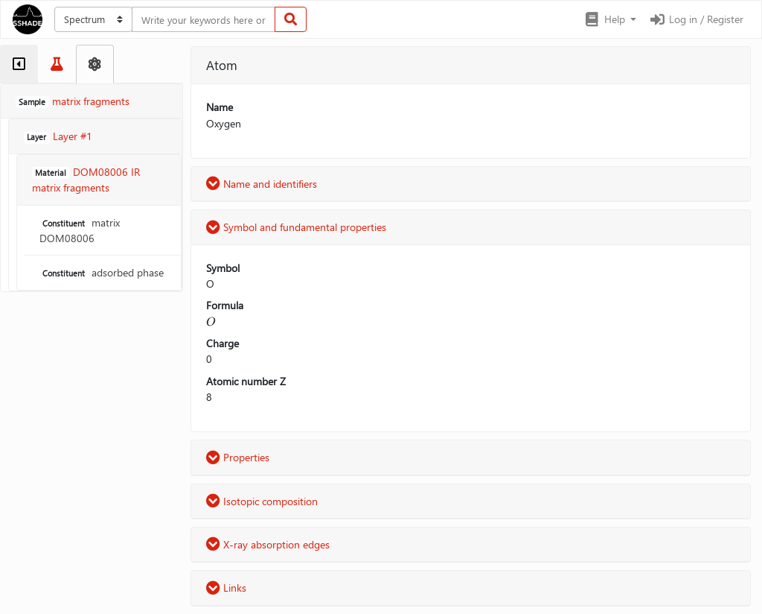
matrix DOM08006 (79, 230)
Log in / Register (695, 19)
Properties (237, 457)
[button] (609, 19)
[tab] (19, 64)
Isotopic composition (262, 501)
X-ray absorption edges (268, 544)
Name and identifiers (261, 184)
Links (226, 587)
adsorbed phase (101, 272)
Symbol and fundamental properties (296, 227)
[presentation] (211, 321)
